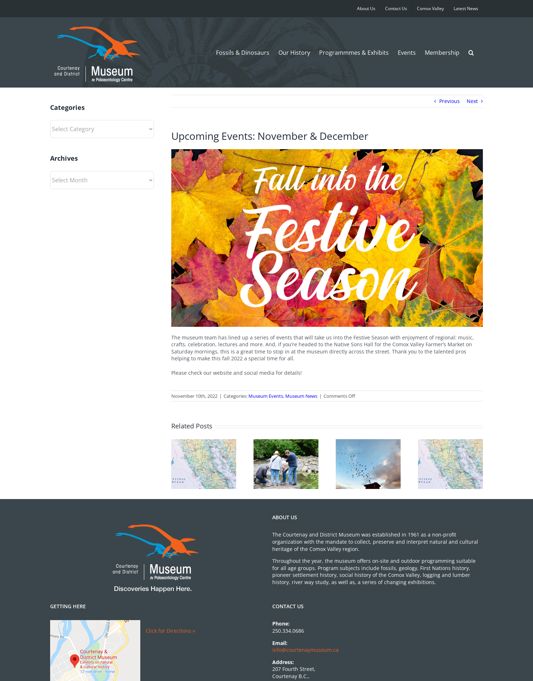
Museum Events (265, 396)
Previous (449, 101)
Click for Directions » (170, 630)
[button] (471, 52)
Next (472, 101)
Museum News (301, 396)
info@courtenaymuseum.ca (305, 649)
